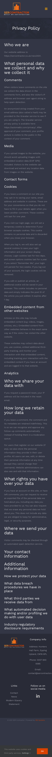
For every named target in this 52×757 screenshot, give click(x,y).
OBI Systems (40, 720)
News (14, 696)
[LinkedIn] (38, 696)
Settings (26, 753)
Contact (14, 693)
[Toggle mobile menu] (46, 8)
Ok (42, 751)
